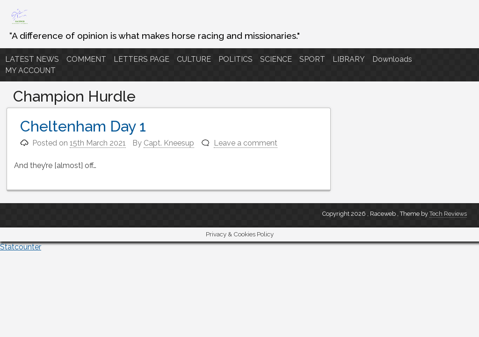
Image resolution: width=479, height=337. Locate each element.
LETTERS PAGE (141, 59)
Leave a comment (245, 143)
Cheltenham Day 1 (83, 126)
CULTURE (194, 59)
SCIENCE (276, 59)
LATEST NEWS (32, 59)
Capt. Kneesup (169, 143)
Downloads (392, 59)
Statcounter (20, 246)
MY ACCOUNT (30, 70)
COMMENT (86, 59)
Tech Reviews (448, 213)
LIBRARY (349, 59)
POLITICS (235, 59)
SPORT (312, 59)
